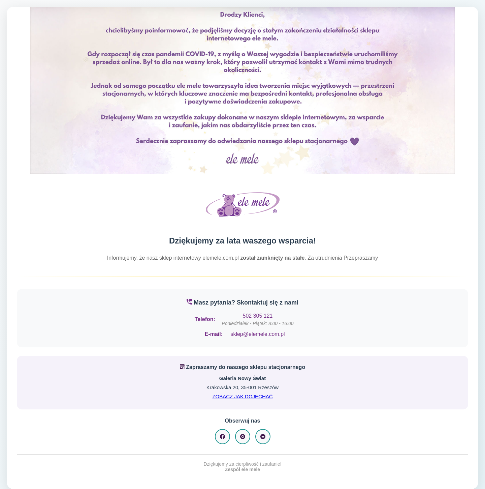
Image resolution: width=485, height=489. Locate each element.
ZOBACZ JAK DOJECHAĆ (242, 396)
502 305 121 (258, 316)
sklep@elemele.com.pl (257, 334)
